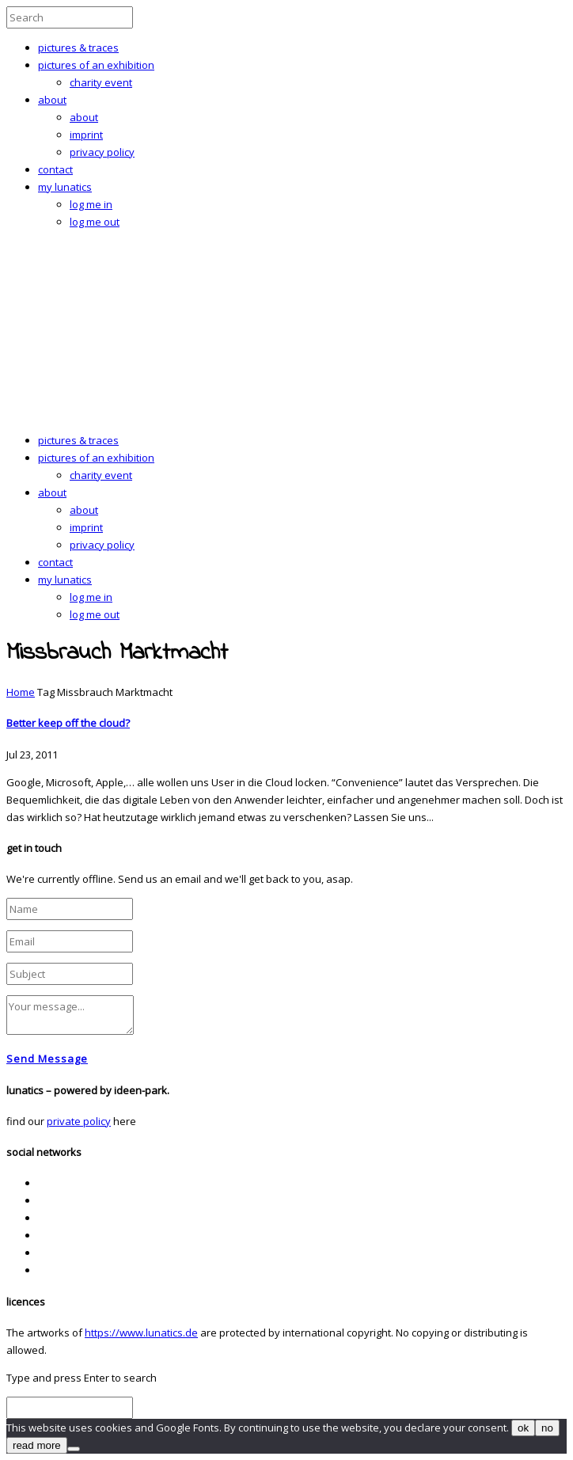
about (52, 100)
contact (55, 169)
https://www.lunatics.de (141, 1332)
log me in (91, 204)
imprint (86, 134)
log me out (95, 222)
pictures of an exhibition (96, 65)
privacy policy (102, 152)
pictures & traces (78, 47)
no (547, 1428)
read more (37, 1445)
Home (20, 692)
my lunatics (65, 187)
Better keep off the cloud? (68, 723)
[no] (73, 1449)
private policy (79, 1121)
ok (523, 1428)
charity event (101, 82)
